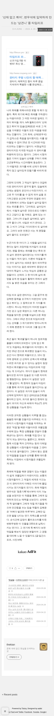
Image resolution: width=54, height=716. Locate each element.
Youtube (36, 712)
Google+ (43, 712)
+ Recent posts (9, 694)
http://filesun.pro (17, 52)
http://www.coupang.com (21, 73)
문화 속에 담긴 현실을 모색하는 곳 (21, 649)
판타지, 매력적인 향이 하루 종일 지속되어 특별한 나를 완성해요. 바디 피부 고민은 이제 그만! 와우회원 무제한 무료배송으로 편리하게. (27, 83)
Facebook (28, 712)
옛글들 (11, 580)
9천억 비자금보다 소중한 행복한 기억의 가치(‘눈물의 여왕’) (20, 597)
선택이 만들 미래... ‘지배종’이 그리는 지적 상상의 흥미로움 (20, 621)
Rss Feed (11, 712)
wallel (40, 709)
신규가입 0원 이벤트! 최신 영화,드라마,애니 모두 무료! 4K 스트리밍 (18, 62)
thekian (11, 644)
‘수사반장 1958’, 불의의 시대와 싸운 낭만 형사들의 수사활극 (21, 588)
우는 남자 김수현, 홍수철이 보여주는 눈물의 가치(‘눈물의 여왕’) (20, 612)
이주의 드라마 (22, 580)
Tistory (24, 709)
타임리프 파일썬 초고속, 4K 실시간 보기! (18, 56)
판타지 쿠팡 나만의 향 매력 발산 (27, 77)
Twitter (20, 712)
